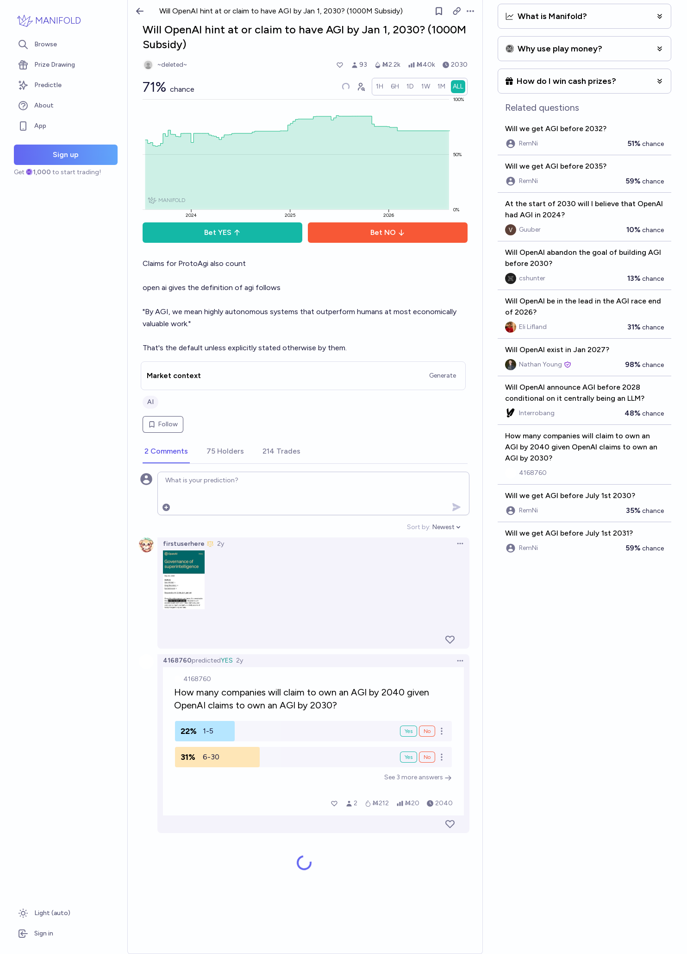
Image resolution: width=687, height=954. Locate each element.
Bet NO (387, 232)
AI (150, 402)
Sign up (66, 154)
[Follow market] (439, 11)
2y (220, 544)
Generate (442, 375)
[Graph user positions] (360, 86)
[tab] (166, 451)
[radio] (379, 86)
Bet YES (222, 232)
